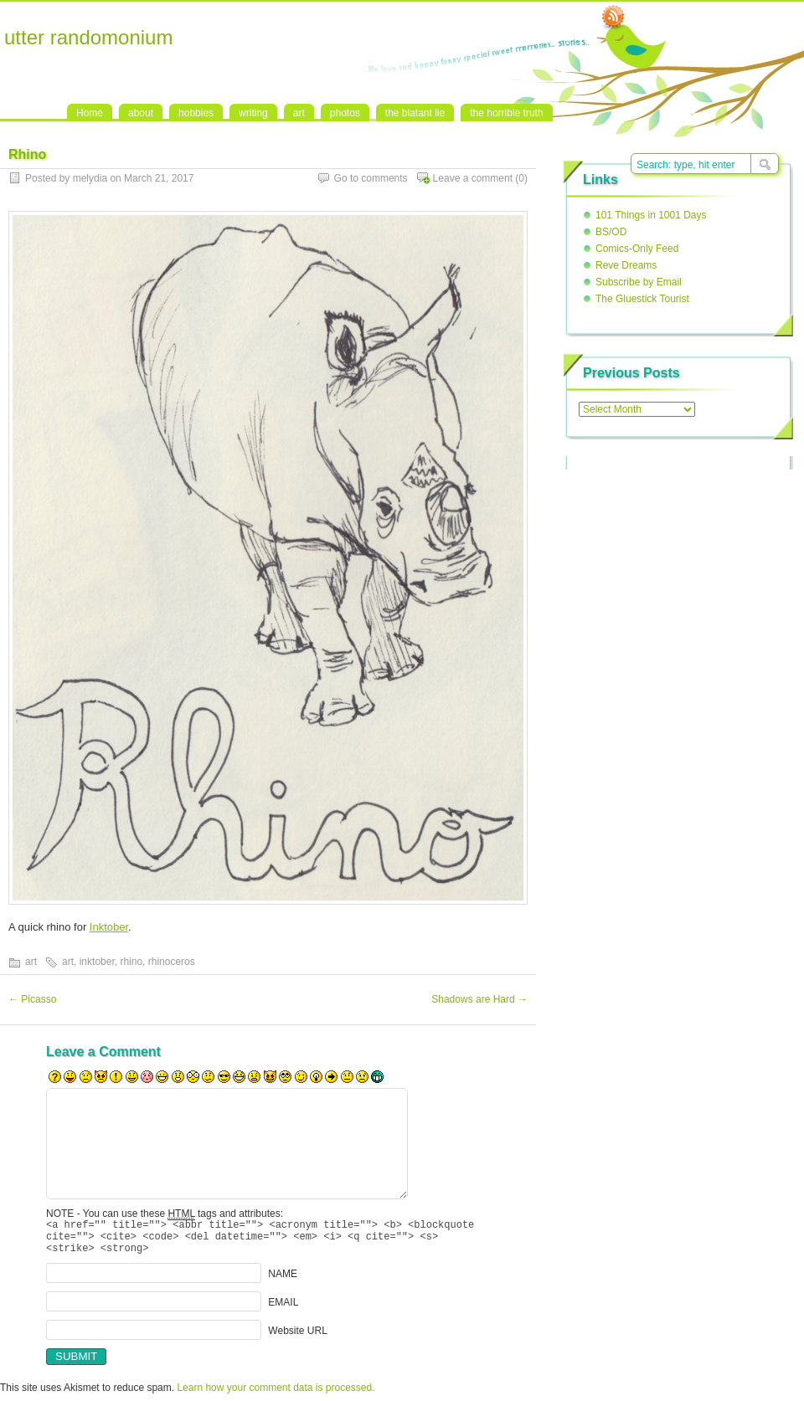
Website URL (297, 1337)
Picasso (32, 999)
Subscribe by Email (638, 282)
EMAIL (283, 1309)
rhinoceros (171, 961)
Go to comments (371, 178)
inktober (97, 961)
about (140, 113)
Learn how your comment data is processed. (275, 1395)
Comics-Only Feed (636, 248)
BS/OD (610, 232)
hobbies (196, 113)
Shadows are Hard (479, 999)
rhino (131, 961)
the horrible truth (506, 113)
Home (89, 113)
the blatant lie (415, 113)
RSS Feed (613, 17)
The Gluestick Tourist (642, 299)
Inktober (109, 927)
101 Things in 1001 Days (651, 215)
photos (345, 113)
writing (253, 113)
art (299, 113)
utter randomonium (88, 37)
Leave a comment (473, 178)
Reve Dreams (626, 265)
